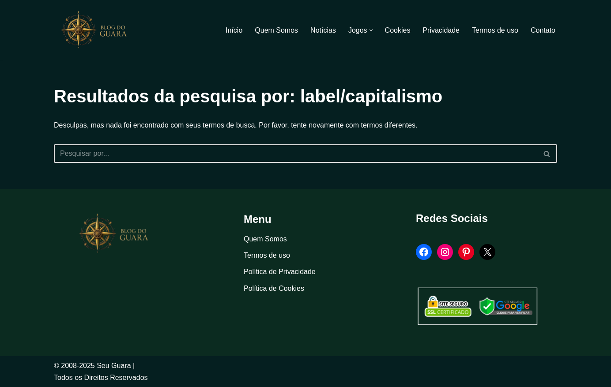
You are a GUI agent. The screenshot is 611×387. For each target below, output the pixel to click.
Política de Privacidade (280, 271)
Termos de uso (495, 30)
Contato (543, 30)
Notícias (323, 30)
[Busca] (295, 153)
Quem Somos (276, 30)
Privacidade (441, 30)
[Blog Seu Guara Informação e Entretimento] (98, 30)
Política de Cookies (274, 288)
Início (234, 30)
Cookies (398, 30)
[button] (371, 30)
